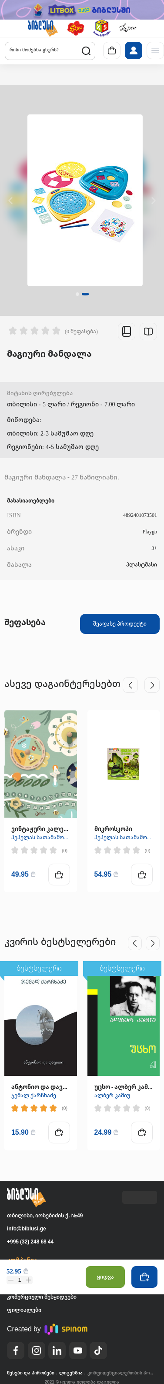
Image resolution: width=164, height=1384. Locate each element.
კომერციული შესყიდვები (42, 1296)
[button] (42, 28)
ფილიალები (24, 1310)
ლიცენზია (71, 1373)
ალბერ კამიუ (112, 1095)
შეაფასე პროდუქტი (120, 623)
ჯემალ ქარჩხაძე (33, 1095)
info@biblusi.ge (26, 1228)
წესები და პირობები (30, 1373)
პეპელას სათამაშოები (40, 837)
